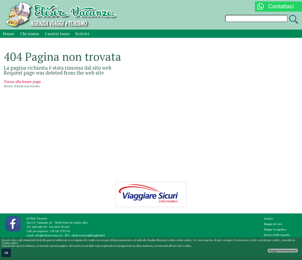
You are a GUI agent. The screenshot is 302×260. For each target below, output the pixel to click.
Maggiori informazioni (283, 250)
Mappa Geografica (275, 229)
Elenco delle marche (277, 235)
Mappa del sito (273, 224)
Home (8, 33)
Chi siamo (29, 33)
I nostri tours (57, 33)
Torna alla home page (22, 81)
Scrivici (82, 33)
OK (6, 253)
